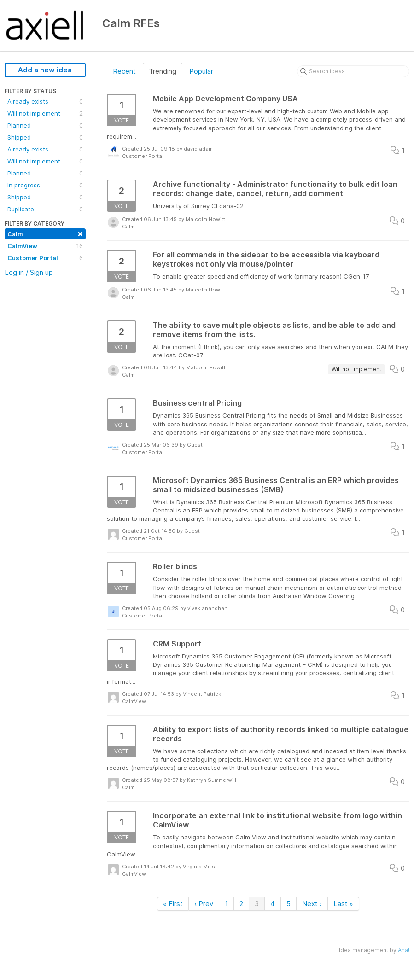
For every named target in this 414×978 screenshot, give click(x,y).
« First (173, 903)
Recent (124, 71)
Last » (343, 903)
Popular (201, 71)
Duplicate (45, 209)
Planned (45, 125)
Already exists (45, 101)
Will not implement (45, 113)
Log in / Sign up (29, 272)
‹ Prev (203, 903)
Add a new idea (45, 69)
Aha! (403, 950)
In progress (45, 185)
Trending (162, 71)
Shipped (45, 137)
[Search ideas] (353, 71)
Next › (312, 903)
